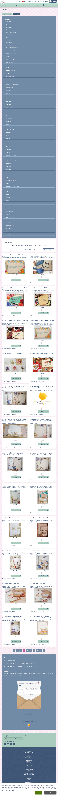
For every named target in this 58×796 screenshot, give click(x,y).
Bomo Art (8, 56)
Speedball (8, 200)
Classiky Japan (9, 67)
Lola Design (8, 127)
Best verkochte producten (29, 769)
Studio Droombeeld (10, 203)
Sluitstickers (9, 45)
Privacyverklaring (29, 757)
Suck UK (7, 205)
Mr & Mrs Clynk (9, 149)
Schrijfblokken (10, 40)
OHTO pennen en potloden (12, 160)
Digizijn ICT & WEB (51, 794)
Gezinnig (8, 93)
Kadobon (29, 778)
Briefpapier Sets (10, 24)
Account (29, 751)
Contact (29, 756)
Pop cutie (8, 172)
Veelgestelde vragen (29, 752)
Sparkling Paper (10, 197)
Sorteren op (37, 249)
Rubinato (8, 191)
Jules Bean (8, 104)
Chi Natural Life (10, 64)
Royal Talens (9, 188)
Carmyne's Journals (10, 59)
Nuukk (7, 157)
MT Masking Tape (10, 146)
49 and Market (9, 236)
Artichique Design (10, 53)
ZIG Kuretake (9, 228)
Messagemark (8, 132)
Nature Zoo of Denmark (11, 155)
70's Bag (8, 234)
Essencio (8, 79)
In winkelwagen (15, 280)
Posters (8, 37)
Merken (51, 5)
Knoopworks (8, 112)
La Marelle (8, 121)
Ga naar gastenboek (8, 677)
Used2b (7, 219)
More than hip (9, 143)
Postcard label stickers (12, 47)
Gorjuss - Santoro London (12, 98)
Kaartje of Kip (9, 107)
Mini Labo (8, 138)
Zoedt (7, 231)
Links (29, 779)
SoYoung (7, 194)
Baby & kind (38, 5)
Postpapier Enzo (7, 5)
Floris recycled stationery (12, 84)
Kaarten (8, 29)
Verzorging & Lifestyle (19, 5)
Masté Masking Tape (10, 129)
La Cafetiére (9, 118)
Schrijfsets (9, 42)
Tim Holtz (8, 208)
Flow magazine (9, 87)
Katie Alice (8, 110)
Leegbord (8, 124)
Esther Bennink (9, 81)
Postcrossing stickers (12, 32)
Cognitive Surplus (10, 70)
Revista (7, 183)
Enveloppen (9, 27)
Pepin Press (8, 166)
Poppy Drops (8, 174)
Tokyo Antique (9, 211)
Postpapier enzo (10, 177)
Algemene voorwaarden (29, 753)
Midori (7, 135)
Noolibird (8, 152)
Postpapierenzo (29, 773)
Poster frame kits (10, 34)
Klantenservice (29, 749)
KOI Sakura (8, 115)
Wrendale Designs (10, 225)
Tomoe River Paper (10, 217)
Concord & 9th (9, 73)
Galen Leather (9, 90)
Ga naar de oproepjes (29, 694)
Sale (46, 5)
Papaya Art (8, 163)
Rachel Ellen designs (11, 180)
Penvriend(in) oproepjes (29, 774)
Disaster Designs (10, 76)
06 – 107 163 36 (29, 786)
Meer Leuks (9, 21)
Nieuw (4, 9)
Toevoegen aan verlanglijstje (10, 282)
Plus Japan (8, 169)
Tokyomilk (8, 214)
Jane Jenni (8, 101)
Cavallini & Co (9, 62)
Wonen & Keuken (29, 5)
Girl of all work (10, 96)
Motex (7, 141)
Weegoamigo (8, 222)
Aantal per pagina (48, 249)
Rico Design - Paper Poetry (12, 186)
